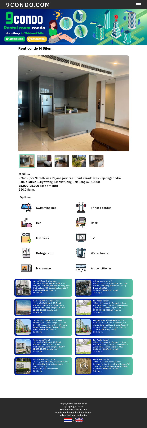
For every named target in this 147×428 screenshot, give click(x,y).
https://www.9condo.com (73, 403)
